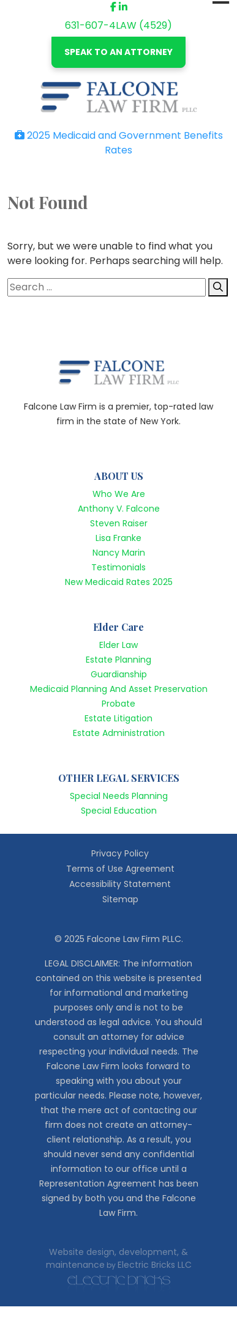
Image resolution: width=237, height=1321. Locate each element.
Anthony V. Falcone (119, 508)
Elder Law (118, 645)
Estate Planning (118, 659)
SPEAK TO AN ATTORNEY (118, 52)
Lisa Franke (118, 538)
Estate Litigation (118, 718)
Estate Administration (119, 733)
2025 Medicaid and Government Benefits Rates (119, 142)
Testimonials (118, 567)
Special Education (119, 810)
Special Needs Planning (119, 796)
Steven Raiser (119, 523)
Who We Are (118, 494)
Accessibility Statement (120, 884)
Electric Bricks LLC (155, 1265)
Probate (118, 703)
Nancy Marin (118, 552)
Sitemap (120, 899)
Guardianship (119, 674)
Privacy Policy (120, 853)
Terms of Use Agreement (120, 869)
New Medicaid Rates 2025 (119, 582)
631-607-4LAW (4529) (118, 25)
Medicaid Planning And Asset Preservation (119, 689)
